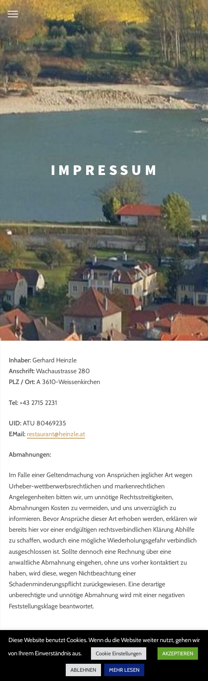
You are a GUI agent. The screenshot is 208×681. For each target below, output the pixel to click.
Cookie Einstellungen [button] (118, 653)
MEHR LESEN (124, 670)
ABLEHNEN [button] (83, 670)
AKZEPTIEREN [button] (177, 653)
